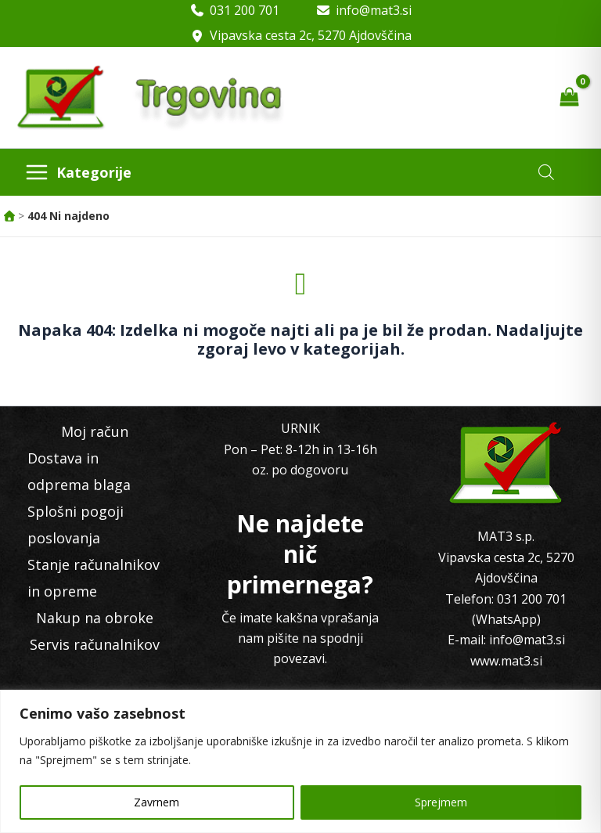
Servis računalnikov (95, 644)
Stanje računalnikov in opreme (93, 577)
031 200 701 (244, 10)
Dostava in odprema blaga (79, 471)
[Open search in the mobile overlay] (546, 171)
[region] (300, 761)
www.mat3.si (506, 660)
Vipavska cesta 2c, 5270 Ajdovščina (311, 35)
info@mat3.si (374, 10)
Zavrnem (156, 802)
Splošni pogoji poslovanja (75, 524)
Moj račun (94, 431)
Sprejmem (441, 802)
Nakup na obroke (94, 617)
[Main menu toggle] (78, 172)
